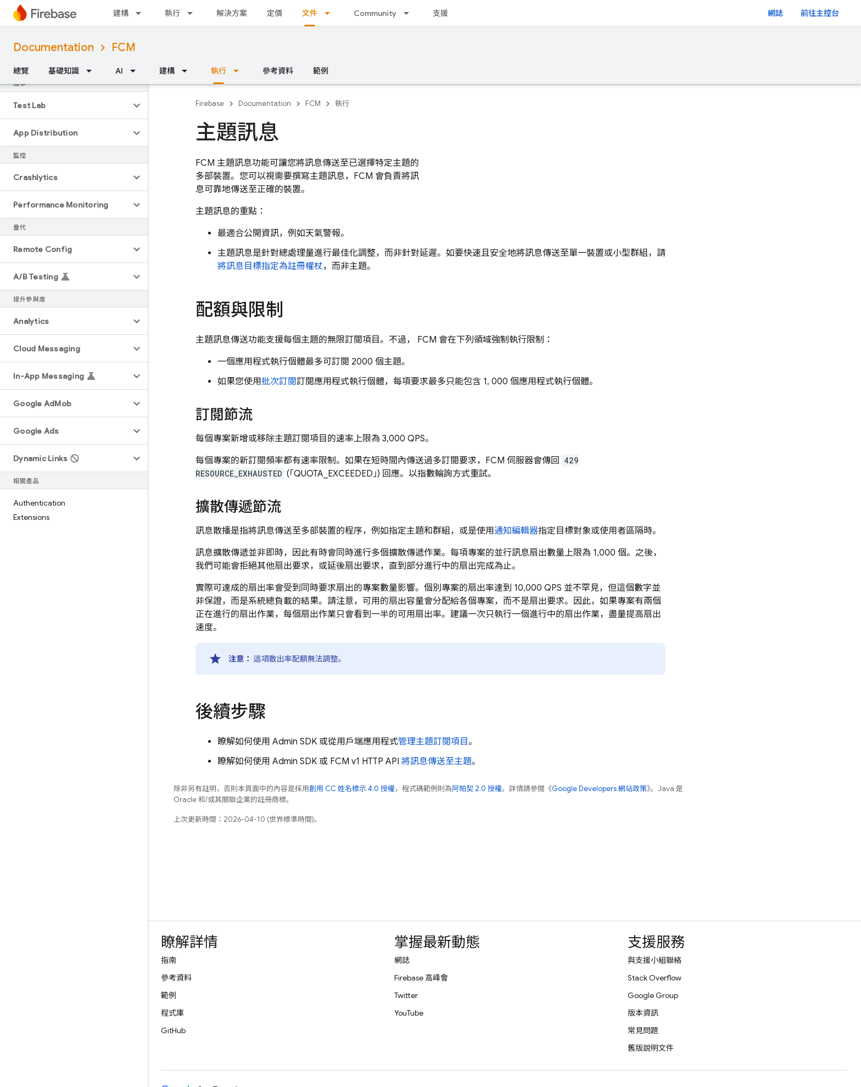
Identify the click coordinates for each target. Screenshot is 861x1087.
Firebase (209, 103)
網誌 (775, 13)
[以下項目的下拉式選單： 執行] (193, 13)
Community (375, 13)
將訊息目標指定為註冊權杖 (270, 266)
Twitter (406, 995)
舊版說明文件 (651, 1048)
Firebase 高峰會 (421, 978)
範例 (320, 71)
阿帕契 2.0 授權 (477, 788)
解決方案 (231, 13)
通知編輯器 (516, 530)
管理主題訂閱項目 (433, 741)
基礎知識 (63, 71)
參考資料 (277, 71)
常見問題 (643, 1030)
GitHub (173, 1030)
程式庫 (172, 1013)
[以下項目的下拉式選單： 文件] (330, 13)
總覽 (21, 71)
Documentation (53, 47)
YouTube (408, 1013)
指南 (168, 960)
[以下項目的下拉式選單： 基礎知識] (92, 71)
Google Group (653, 995)
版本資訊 (643, 1013)
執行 (172, 13)
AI (119, 71)
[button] (65, 105)
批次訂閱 (279, 381)
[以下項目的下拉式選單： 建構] (141, 13)
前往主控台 (820, 13)
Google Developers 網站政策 (599, 788)
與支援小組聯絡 (654, 960)
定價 (274, 13)
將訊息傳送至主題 (436, 761)
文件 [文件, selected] (309, 13)
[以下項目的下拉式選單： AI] (136, 71)
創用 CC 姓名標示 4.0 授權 (352, 788)
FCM (123, 47)
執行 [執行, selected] (218, 71)
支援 (440, 13)
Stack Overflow (654, 978)
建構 (120, 13)
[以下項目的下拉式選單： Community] (409, 13)
